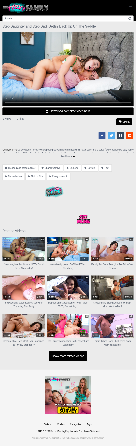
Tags (89, 424)
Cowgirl (89, 167)
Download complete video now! (67, 111)
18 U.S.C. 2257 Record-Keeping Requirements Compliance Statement (67, 431)
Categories (75, 424)
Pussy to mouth (58, 176)
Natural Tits (35, 176)
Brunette (72, 167)
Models (61, 424)
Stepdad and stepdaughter (20, 167)
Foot (105, 167)
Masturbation (13, 176)
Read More (68, 156)
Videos (48, 424)
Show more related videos (68, 356)
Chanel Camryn (10, 149)
